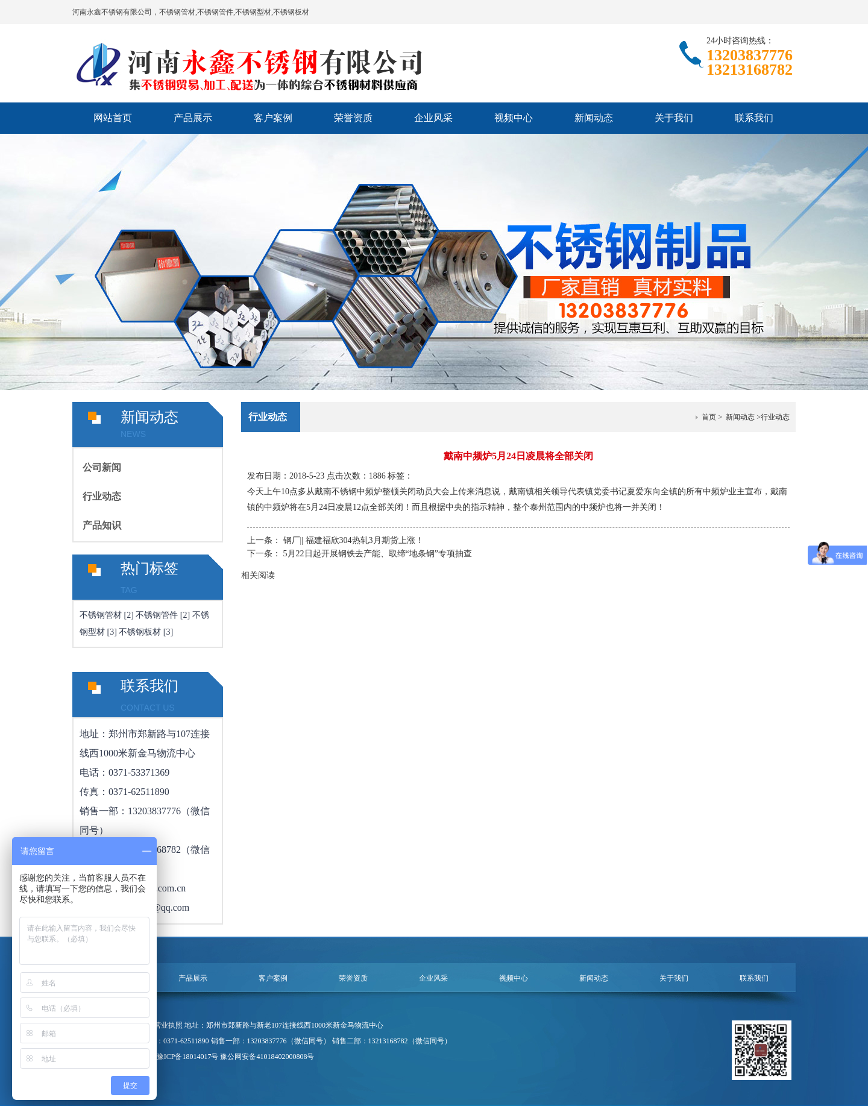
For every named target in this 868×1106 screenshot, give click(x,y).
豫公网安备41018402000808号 (267, 1056)
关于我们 (674, 118)
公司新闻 (102, 467)
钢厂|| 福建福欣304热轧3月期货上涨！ (353, 540)
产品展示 (193, 118)
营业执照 (168, 1025)
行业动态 (102, 496)
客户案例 (273, 118)
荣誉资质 (353, 118)
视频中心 (513, 118)
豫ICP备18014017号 (188, 1056)
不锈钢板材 (140, 631)
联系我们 (754, 118)
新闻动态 (593, 118)
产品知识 (102, 525)
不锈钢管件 (157, 615)
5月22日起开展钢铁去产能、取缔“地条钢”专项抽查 (377, 553)
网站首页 (112, 118)
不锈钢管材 (101, 615)
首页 (709, 417)
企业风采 (433, 118)
